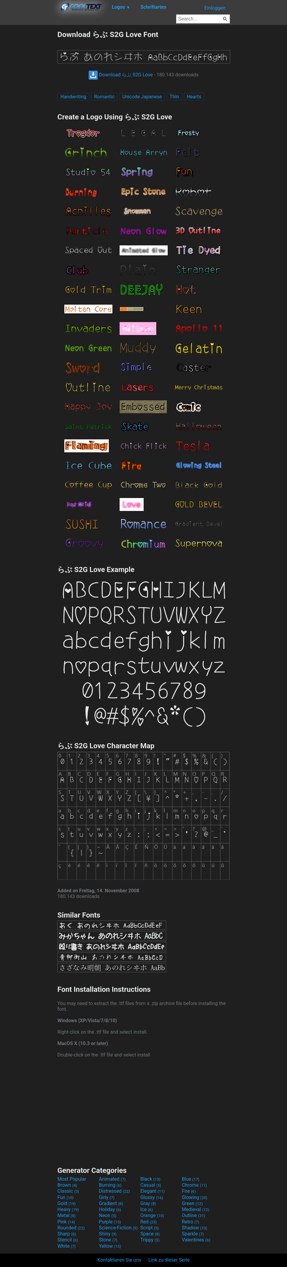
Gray (148, 1203)
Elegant (152, 1191)
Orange (152, 1215)
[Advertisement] (29, 119)
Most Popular (71, 1179)
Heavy (68, 1209)
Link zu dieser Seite (169, 1260)
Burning (110, 1185)
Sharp (66, 1234)
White (66, 1246)
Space (150, 1234)
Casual (150, 1185)
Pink (66, 1222)
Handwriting (73, 97)
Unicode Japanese (142, 97)
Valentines (196, 1240)
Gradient (111, 1203)
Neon (107, 1215)
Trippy (150, 1240)
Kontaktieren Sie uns (119, 1260)
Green (192, 1203)
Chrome (194, 1185)
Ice (146, 1209)
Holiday (110, 1209)
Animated (112, 1179)
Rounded (71, 1228)
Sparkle (193, 1234)
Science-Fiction (118, 1228)
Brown (67, 1185)
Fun (65, 1197)
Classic (68, 1191)
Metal (66, 1215)
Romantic (104, 97)
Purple (110, 1222)
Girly (106, 1197)
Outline (193, 1215)
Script (149, 1228)
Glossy (151, 1197)
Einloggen (214, 8)
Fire (189, 1191)
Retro (190, 1222)
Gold (66, 1203)
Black (150, 1179)
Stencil (67, 1240)
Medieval (195, 1209)
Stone (108, 1240)
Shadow (194, 1228)
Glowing (194, 1197)
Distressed (114, 1191)
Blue (191, 1179)
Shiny (108, 1234)
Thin (174, 97)
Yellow (110, 1246)
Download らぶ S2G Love (120, 75)
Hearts (194, 97)
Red (148, 1222)
